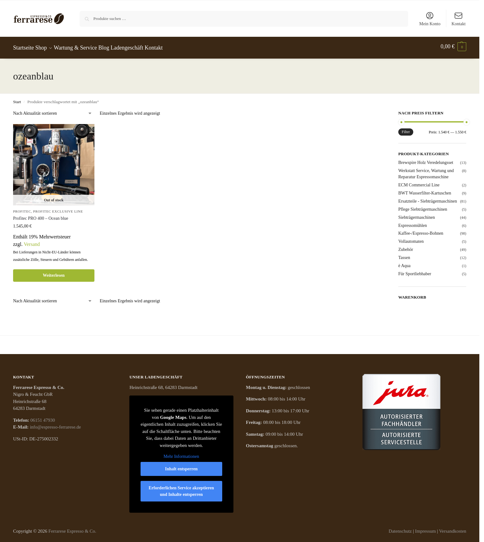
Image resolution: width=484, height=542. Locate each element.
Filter (406, 129)
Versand (32, 241)
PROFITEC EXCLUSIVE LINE (58, 208)
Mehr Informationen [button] (181, 454)
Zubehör (405, 247)
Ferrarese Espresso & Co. (72, 528)
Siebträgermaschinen (416, 214)
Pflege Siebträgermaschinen (422, 206)
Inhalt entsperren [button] (181, 466)
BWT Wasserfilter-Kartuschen (424, 190)
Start (17, 99)
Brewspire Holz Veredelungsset (425, 159)
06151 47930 (43, 417)
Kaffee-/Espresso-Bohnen (420, 230)
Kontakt (459, 18)
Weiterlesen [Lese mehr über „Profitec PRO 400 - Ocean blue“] (54, 272)
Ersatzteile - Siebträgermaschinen (427, 198)
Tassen (404, 254)
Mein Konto (429, 18)
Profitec (22, 208)
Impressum (425, 528)
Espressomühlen (412, 222)
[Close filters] (368, 111)
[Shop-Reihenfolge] (52, 110)
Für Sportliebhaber (414, 271)
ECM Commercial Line (418, 182)
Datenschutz (400, 528)
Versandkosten (452, 528)
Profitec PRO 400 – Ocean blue (40, 215)
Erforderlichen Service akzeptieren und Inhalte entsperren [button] (181, 488)
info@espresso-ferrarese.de (55, 424)
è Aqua (404, 263)
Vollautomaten (411, 239)
